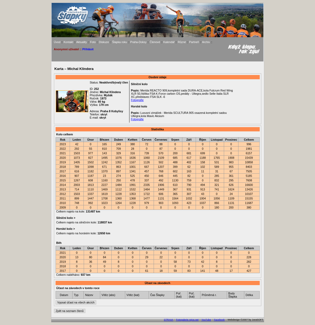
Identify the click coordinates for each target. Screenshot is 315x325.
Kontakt (68, 42)
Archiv (206, 42)
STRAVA (168, 319)
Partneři (194, 42)
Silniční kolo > (65, 217)
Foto (93, 42)
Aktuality (81, 42)
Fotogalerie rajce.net (187, 319)
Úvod (57, 42)
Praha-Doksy (138, 42)
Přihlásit (88, 49)
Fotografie (137, 100)
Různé (182, 42)
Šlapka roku (119, 42)
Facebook (219, 319)
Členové (155, 42)
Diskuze (104, 42)
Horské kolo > (65, 228)
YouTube (206, 319)
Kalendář (169, 42)
